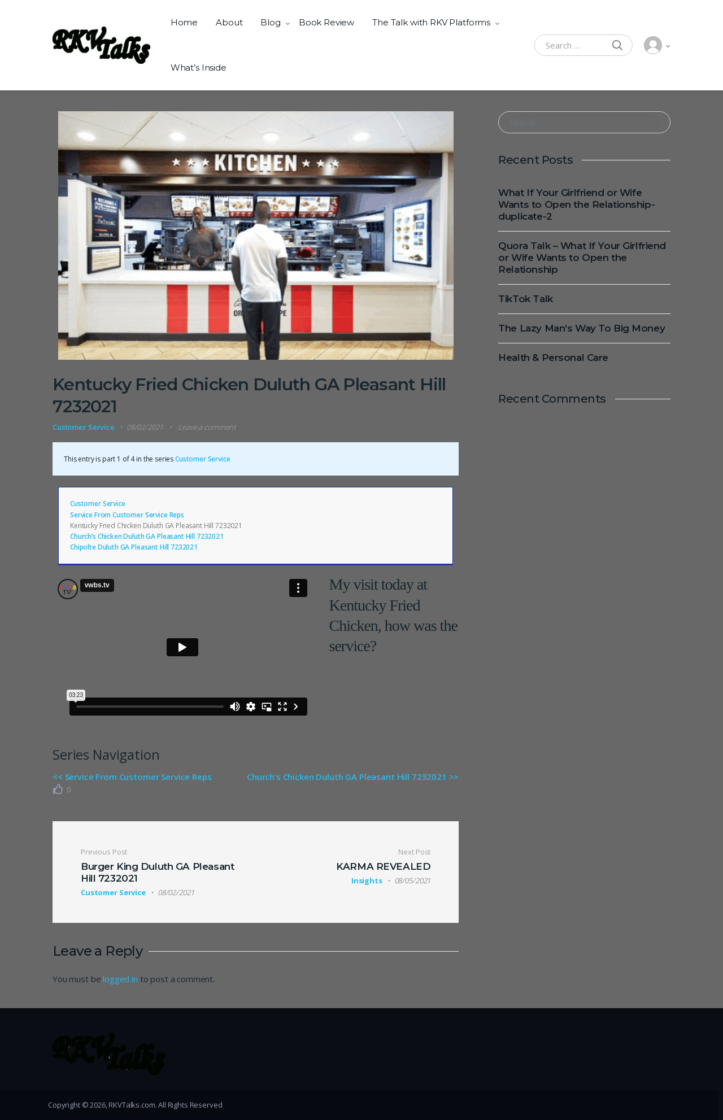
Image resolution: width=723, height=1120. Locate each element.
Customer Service (84, 427)
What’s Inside (199, 67)
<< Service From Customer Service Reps (132, 776)
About (229, 22)
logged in (120, 978)
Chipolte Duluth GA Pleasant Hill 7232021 (134, 547)
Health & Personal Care (553, 357)
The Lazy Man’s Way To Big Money (581, 328)
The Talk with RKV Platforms (431, 22)
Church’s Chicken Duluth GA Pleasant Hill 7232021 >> (353, 776)
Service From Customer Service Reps (127, 515)
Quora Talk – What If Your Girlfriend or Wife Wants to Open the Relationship (582, 257)
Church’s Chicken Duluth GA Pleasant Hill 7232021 (147, 536)
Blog (270, 22)
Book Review (326, 22)
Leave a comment (207, 427)
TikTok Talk (525, 298)
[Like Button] (58, 789)
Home (184, 22)
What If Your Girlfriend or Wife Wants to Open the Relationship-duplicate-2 (576, 204)
